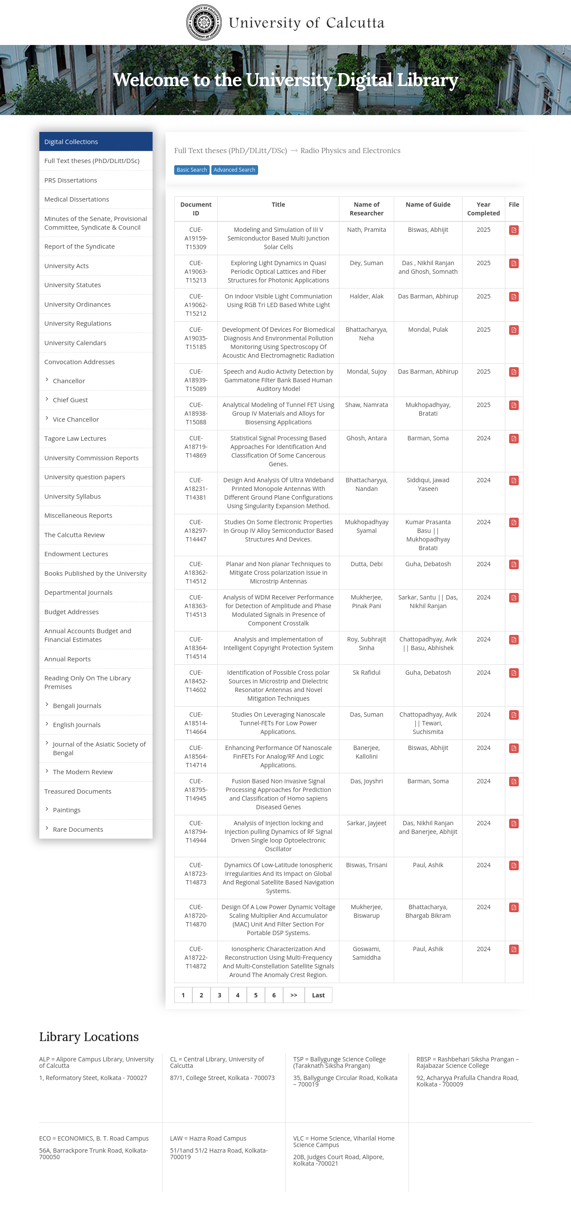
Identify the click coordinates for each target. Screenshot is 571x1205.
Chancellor (69, 380)
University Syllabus (73, 496)
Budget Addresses (72, 611)
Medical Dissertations (77, 199)
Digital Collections (71, 141)
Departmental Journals (79, 592)
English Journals (77, 724)
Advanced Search (234, 169)
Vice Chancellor (76, 419)
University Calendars (76, 342)
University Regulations (78, 323)
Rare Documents (78, 829)
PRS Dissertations (71, 180)
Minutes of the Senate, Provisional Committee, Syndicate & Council (96, 222)
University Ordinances (78, 304)
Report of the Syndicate (80, 246)
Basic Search (192, 169)
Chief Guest (70, 399)
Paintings (67, 809)
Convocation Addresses (80, 361)
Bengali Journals (77, 705)
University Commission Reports (92, 457)
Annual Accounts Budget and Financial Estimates (88, 635)
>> (293, 995)
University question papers (85, 476)
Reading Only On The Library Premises (88, 682)
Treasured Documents (78, 791)
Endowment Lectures (76, 553)
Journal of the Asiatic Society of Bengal (99, 748)
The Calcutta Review (75, 534)
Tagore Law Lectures (76, 438)
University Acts (67, 265)
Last (318, 995)
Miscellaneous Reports (78, 515)
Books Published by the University (96, 573)
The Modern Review (83, 771)
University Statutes (73, 284)
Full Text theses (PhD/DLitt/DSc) (92, 160)
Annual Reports (68, 658)
